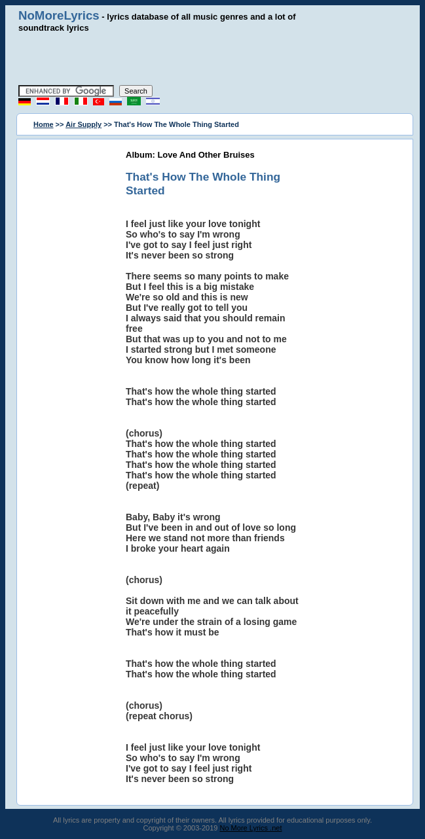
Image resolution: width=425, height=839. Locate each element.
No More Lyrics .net (251, 828)
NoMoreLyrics (59, 15)
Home (43, 124)
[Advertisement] (213, 59)
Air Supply (83, 124)
